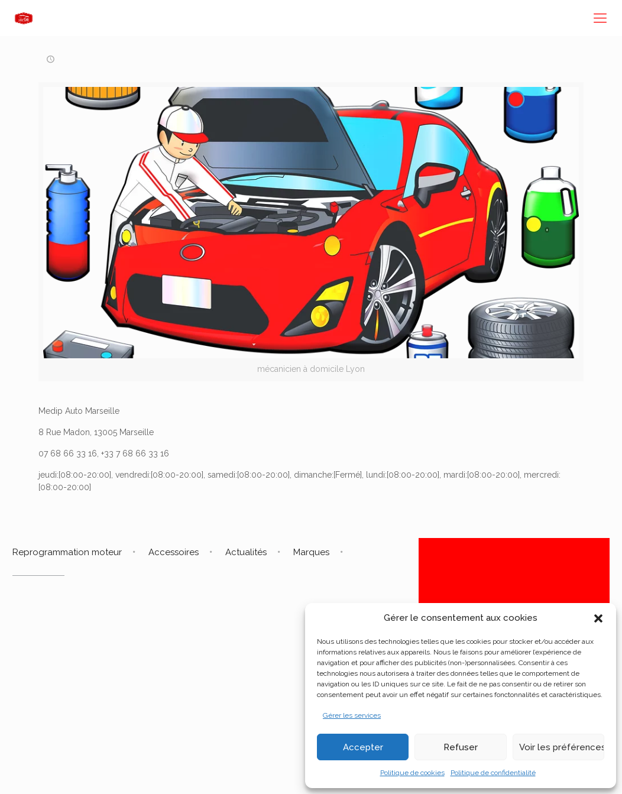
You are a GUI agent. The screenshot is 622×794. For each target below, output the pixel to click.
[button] (598, 618)
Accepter (363, 747)
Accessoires (173, 552)
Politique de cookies (412, 773)
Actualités (246, 552)
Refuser (460, 747)
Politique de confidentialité (493, 773)
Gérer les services (352, 715)
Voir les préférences (561, 747)
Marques (311, 552)
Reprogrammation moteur (67, 552)
